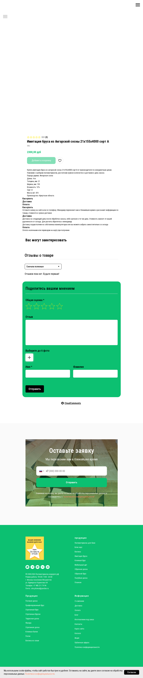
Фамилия (78, 366)
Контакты (78, 624)
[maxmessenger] (48, 567)
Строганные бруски (32, 614)
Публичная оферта (82, 643)
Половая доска (31, 601)
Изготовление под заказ (84, 619)
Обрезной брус (80, 574)
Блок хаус (78, 547)
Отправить (35, 389)
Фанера (28, 623)
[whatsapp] (27, 567)
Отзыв (29, 316)
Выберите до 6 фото (37, 350)
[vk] (43, 567)
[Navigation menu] (138, 4)
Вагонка (78, 552)
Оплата (77, 610)
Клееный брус (80, 560)
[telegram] (32, 567)
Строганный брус (32, 610)
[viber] (37, 567)
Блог (76, 615)
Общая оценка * (34, 300)
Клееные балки (31, 632)
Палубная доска (81, 578)
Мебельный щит (81, 565)
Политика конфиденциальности (40, 674)
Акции (77, 638)
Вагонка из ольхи (32, 641)
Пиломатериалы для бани (85, 543)
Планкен (78, 582)
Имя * (28, 366)
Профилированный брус (34, 605)
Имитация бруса (81, 556)
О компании (79, 601)
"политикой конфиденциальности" (79, 496)
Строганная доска (32, 627)
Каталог (78, 633)
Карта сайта (79, 629)
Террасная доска (32, 619)
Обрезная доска (81, 569)
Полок (27, 636)
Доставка (78, 606)
